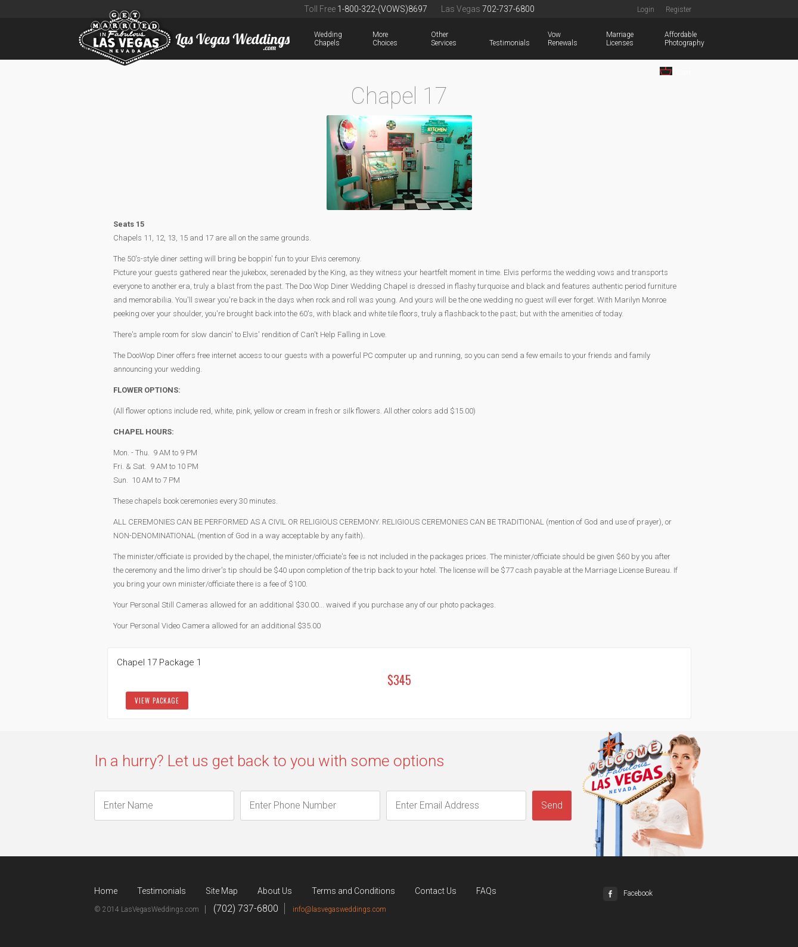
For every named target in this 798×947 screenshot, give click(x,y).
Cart (675, 72)
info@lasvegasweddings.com (339, 909)
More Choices (374, 38)
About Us (274, 891)
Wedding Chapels (316, 38)
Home (105, 891)
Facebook (628, 893)
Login (645, 9)
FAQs (486, 891)
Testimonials (491, 43)
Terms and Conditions (353, 891)
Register (678, 9)
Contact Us (436, 891)
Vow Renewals (550, 38)
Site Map (222, 891)
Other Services (433, 38)
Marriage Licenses (608, 38)
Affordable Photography (667, 38)
